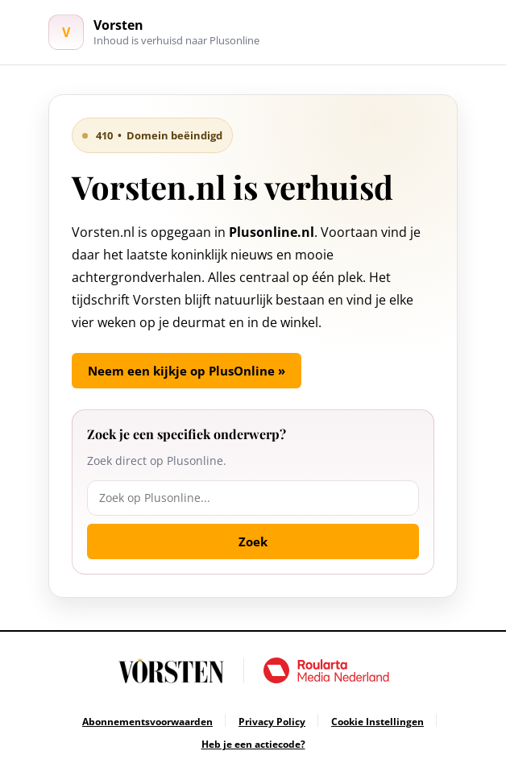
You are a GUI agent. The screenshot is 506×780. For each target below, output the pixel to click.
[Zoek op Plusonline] (253, 498)
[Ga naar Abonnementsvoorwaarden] (147, 721)
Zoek (253, 541)
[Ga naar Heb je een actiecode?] (253, 744)
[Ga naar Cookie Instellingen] (377, 721)
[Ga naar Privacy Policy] (271, 721)
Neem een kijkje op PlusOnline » (186, 371)
